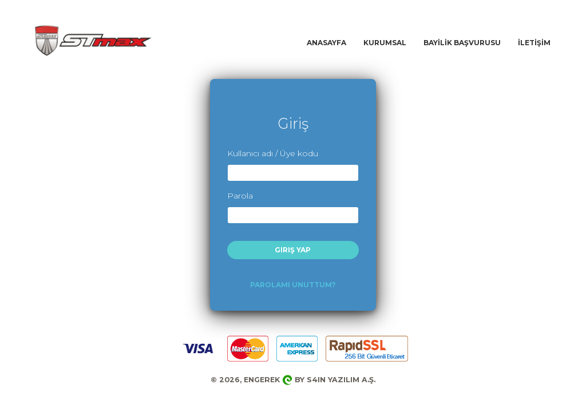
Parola (240, 196)
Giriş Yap (293, 249)
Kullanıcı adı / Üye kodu (272, 153)
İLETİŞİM (534, 42)
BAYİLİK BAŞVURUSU (462, 42)
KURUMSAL (384, 42)
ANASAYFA (326, 42)
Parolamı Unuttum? (293, 284)
